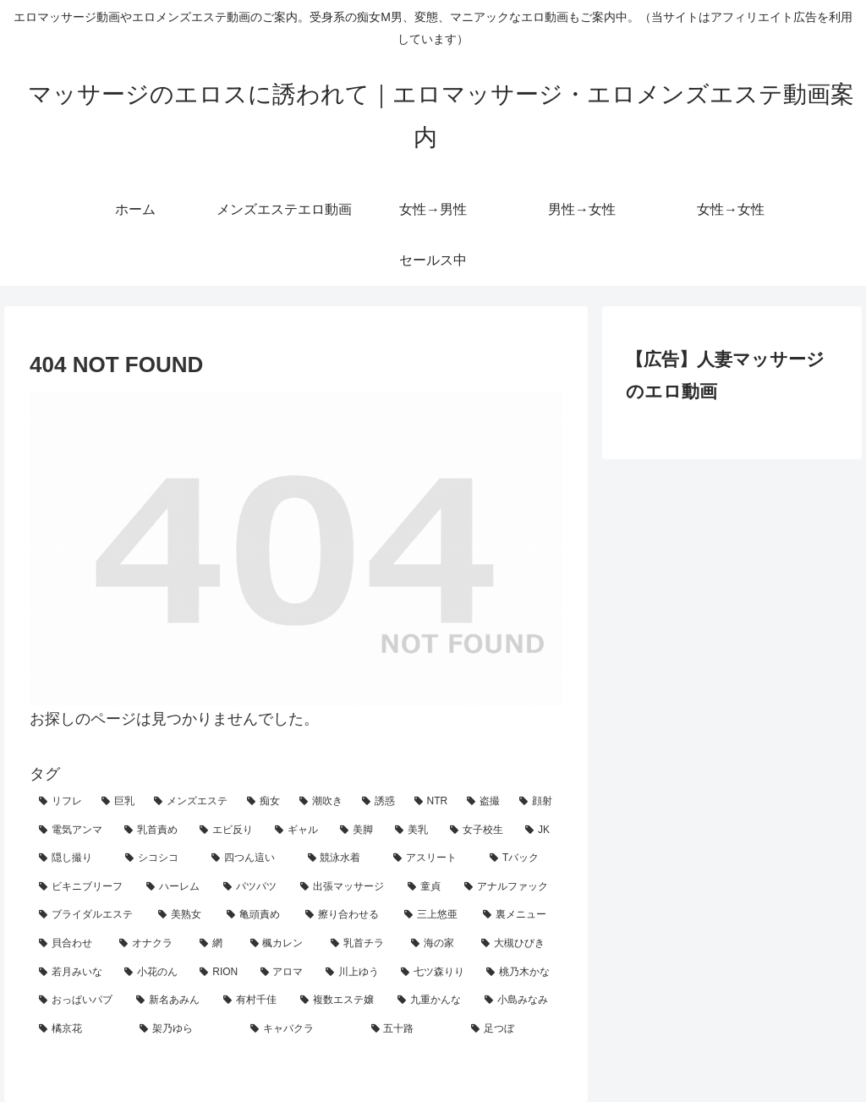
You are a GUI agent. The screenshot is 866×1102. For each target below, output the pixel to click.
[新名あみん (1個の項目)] (170, 1000)
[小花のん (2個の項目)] (153, 972)
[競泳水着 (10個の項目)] (341, 858)
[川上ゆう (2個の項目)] (354, 972)
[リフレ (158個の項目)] (60, 801)
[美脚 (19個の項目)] (358, 830)
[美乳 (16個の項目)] (413, 830)
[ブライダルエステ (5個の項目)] (89, 915)
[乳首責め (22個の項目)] (153, 830)
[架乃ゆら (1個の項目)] (185, 1029)
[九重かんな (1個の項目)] (432, 1000)
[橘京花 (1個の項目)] (80, 1029)
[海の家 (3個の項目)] (436, 944)
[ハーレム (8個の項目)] (175, 887)
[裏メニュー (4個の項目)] (518, 915)
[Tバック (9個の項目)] (521, 858)
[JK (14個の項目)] (539, 830)
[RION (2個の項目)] (220, 972)
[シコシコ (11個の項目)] (159, 858)
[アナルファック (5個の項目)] (509, 887)
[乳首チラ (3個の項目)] (361, 944)
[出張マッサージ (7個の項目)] (345, 887)
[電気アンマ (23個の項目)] (72, 830)
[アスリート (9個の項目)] (432, 858)
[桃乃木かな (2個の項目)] (520, 972)
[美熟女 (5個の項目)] (183, 915)
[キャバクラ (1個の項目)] (301, 1029)
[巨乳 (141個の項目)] (118, 801)
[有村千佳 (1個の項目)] (252, 1000)
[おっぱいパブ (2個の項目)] (78, 1000)
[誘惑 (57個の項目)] (378, 801)
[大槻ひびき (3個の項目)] (517, 944)
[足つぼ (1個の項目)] (512, 1029)
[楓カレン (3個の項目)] (281, 944)
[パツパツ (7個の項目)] (252, 887)
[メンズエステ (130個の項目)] (191, 801)
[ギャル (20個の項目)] (298, 830)
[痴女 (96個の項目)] (263, 801)
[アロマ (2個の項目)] (284, 972)
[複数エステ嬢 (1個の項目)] (339, 1000)
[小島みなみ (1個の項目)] (519, 1000)
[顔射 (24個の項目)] (536, 801)
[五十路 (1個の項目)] (412, 1029)
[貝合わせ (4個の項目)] (69, 944)
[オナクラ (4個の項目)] (150, 944)
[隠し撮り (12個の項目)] (72, 858)
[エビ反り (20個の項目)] (228, 830)
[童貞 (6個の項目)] (426, 887)
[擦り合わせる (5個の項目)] (345, 915)
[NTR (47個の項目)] (432, 801)
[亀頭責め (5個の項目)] (256, 915)
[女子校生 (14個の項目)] (478, 830)
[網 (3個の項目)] (215, 944)
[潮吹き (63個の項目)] (321, 801)
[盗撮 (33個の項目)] (483, 801)
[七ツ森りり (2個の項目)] (434, 972)
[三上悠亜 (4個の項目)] (434, 915)
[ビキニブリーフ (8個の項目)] (83, 887)
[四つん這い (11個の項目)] (250, 858)
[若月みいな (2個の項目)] (72, 972)
